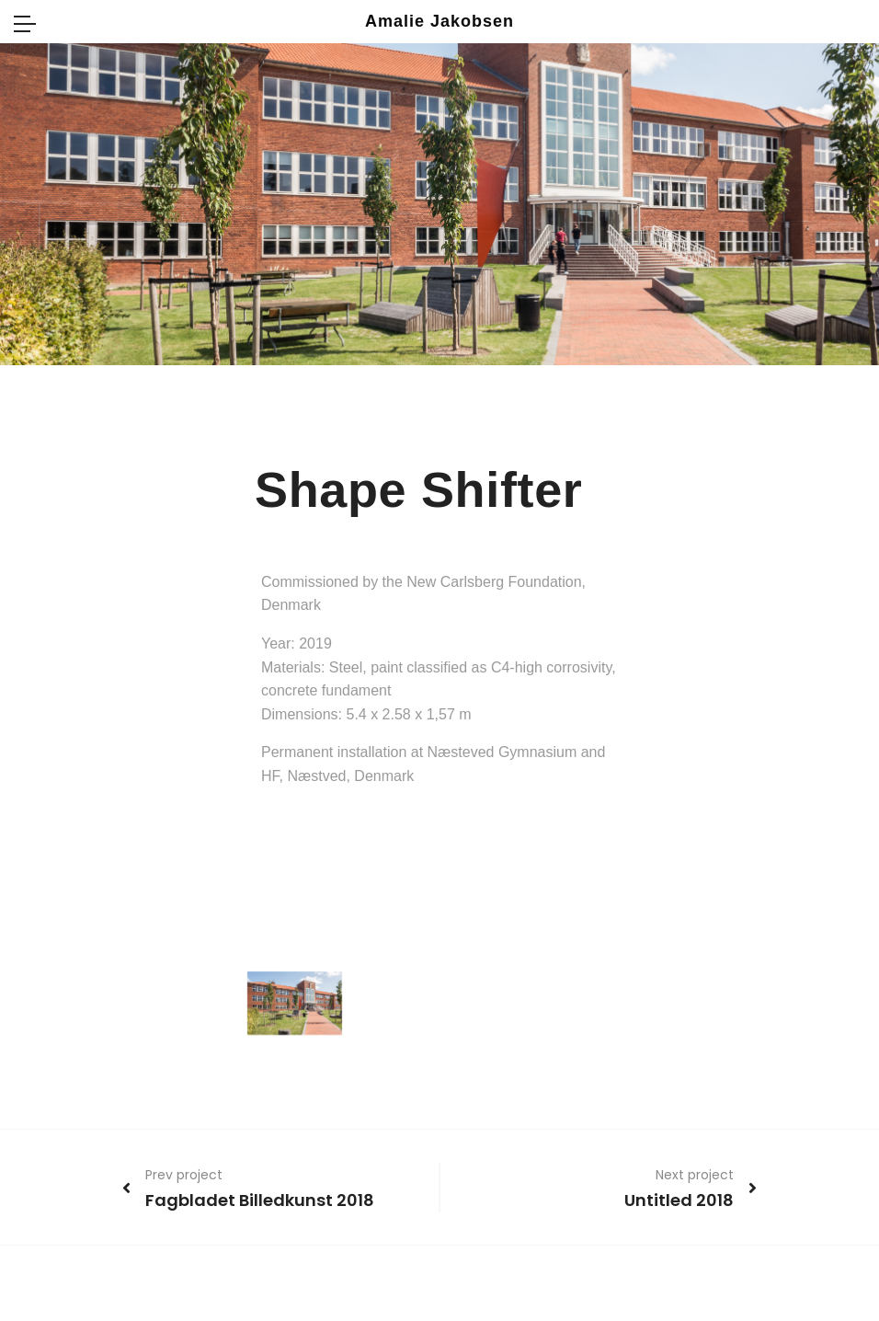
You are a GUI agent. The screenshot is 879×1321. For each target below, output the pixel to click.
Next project (695, 1175)
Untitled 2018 (679, 1200)
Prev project (184, 1175)
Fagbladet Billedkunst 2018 (259, 1200)
